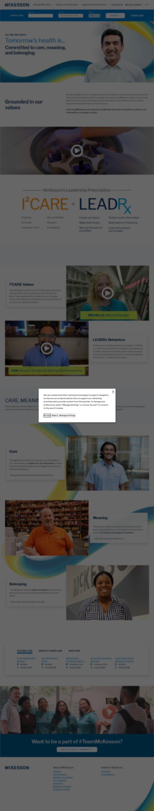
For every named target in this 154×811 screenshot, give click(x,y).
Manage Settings (67, 415)
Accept (47, 415)
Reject (55, 415)
